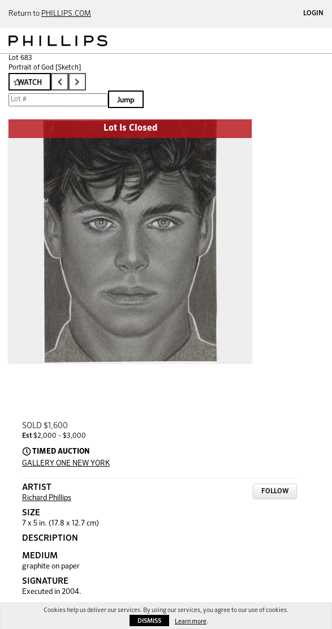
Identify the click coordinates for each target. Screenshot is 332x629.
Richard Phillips (46, 498)
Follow (274, 491)
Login (313, 13)
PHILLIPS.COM (66, 14)
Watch (30, 83)
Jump (126, 100)
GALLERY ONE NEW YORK (66, 463)
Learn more (190, 621)
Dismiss (149, 621)
